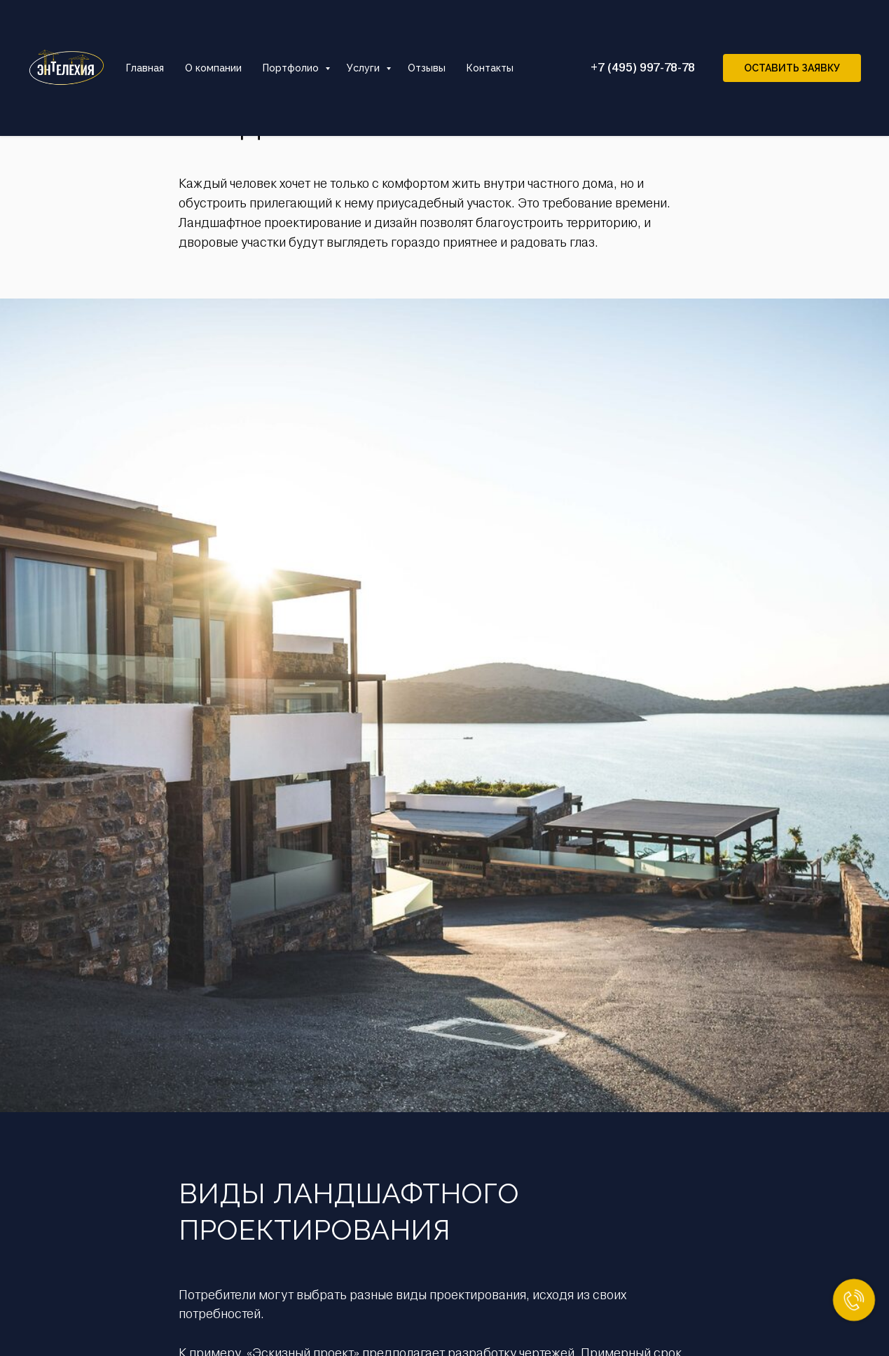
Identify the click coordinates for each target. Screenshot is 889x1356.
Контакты (490, 68)
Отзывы (427, 68)
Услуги (365, 68)
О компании (213, 68)
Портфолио (292, 68)
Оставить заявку (792, 68)
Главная (145, 68)
